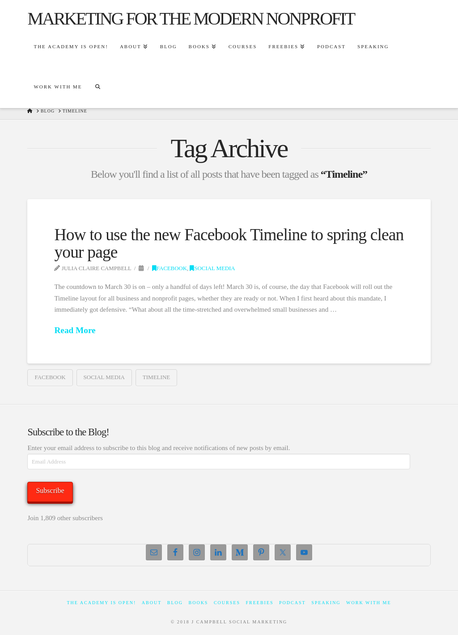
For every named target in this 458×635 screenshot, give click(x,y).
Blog (175, 602)
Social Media (212, 268)
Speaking (325, 602)
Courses (227, 602)
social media (104, 377)
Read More (74, 330)
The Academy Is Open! (101, 602)
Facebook (169, 268)
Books (198, 602)
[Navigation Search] (98, 88)
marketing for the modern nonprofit (190, 19)
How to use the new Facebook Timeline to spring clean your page (228, 243)
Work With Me (368, 602)
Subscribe (50, 490)
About (151, 602)
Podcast (292, 602)
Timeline (156, 377)
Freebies (259, 602)
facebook (49, 377)
